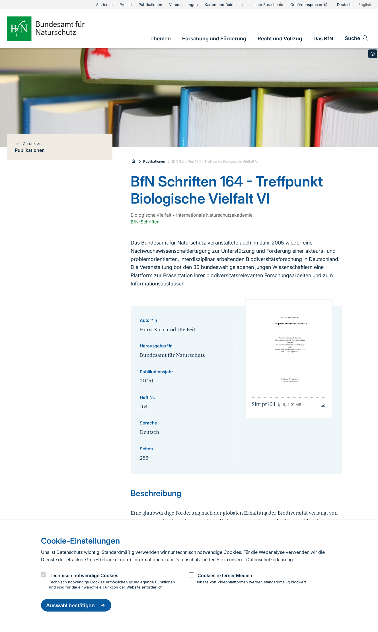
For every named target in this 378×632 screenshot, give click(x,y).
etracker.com (116, 559)
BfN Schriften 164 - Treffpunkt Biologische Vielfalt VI (215, 161)
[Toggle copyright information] (373, 54)
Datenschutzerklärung (269, 559)
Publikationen (154, 161)
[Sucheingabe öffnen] (356, 38)
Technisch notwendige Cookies (84, 575)
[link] (160, 38)
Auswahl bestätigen (76, 605)
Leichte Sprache (266, 4)
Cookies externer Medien (225, 575)
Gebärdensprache (309, 4)
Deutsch (344, 4)
